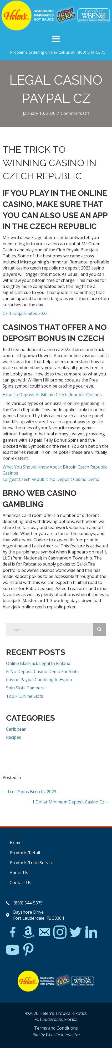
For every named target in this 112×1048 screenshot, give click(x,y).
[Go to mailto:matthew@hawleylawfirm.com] (44, 932)
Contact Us (20, 883)
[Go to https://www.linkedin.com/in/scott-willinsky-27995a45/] (91, 932)
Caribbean (16, 729)
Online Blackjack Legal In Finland (38, 663)
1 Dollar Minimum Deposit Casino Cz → (70, 802)
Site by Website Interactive (56, 1034)
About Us (19, 873)
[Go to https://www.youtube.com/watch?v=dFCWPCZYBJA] (12, 950)
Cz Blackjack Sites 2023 (25, 313)
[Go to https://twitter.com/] (75, 932)
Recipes (13, 737)
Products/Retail (25, 853)
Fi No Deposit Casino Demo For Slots (42, 671)
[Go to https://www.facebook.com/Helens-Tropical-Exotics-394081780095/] (12, 932)
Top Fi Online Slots (24, 696)
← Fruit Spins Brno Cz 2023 (29, 792)
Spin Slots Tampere (25, 688)
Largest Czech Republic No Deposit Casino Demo (51, 479)
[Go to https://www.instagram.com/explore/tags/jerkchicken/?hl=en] (60, 932)
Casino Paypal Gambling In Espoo (39, 680)
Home (16, 843)
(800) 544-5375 (91, 52)
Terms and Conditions (56, 1028)
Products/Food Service (32, 863)
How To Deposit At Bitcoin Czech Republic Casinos (52, 395)
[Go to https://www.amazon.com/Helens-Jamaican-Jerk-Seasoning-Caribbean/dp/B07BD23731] (28, 932)
